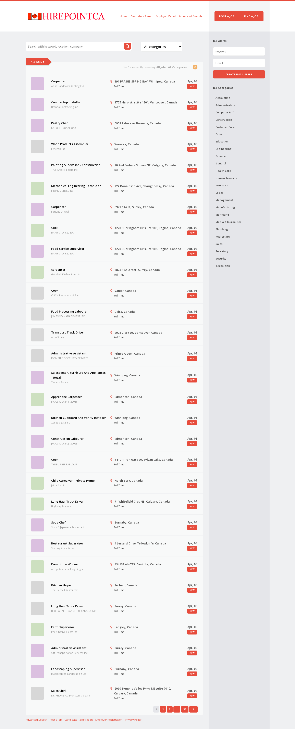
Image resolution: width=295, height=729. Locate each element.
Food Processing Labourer (69, 311)
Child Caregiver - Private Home (73, 480)
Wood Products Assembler (69, 144)
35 (184, 709)
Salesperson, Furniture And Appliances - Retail (78, 375)
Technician (223, 266)
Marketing (222, 214)
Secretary (222, 251)
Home (123, 16)
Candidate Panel (141, 16)
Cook (54, 228)
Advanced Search (190, 16)
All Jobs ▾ (37, 62)
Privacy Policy (133, 719)
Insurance (222, 185)
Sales (219, 244)
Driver (220, 134)
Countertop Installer (66, 102)
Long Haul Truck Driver (67, 501)
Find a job (251, 16)
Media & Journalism (228, 222)
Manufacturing (225, 207)
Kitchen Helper (61, 585)
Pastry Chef (59, 123)
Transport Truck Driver (67, 332)
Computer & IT (225, 112)
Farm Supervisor (62, 627)
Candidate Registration (78, 719)
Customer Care (225, 127)
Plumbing (222, 229)
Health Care (223, 171)
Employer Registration (108, 719)
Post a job (226, 16)
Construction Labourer (67, 439)
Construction (224, 120)
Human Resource (226, 178)
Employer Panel (166, 16)
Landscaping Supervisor (68, 669)
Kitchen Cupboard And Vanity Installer (78, 418)
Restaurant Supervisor (67, 543)
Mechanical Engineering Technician (76, 186)
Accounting (223, 98)
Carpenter (58, 81)
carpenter (58, 270)
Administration (225, 105)
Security (221, 258)
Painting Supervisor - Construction (75, 165)
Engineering (224, 149)
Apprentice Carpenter (66, 397)
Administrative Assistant (69, 353)
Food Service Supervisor (67, 249)
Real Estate (223, 236)
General (221, 163)
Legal (219, 192)
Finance (221, 156)
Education (222, 141)
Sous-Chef (58, 522)
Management (224, 200)
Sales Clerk (58, 691)
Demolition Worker (64, 564)
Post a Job (56, 719)
